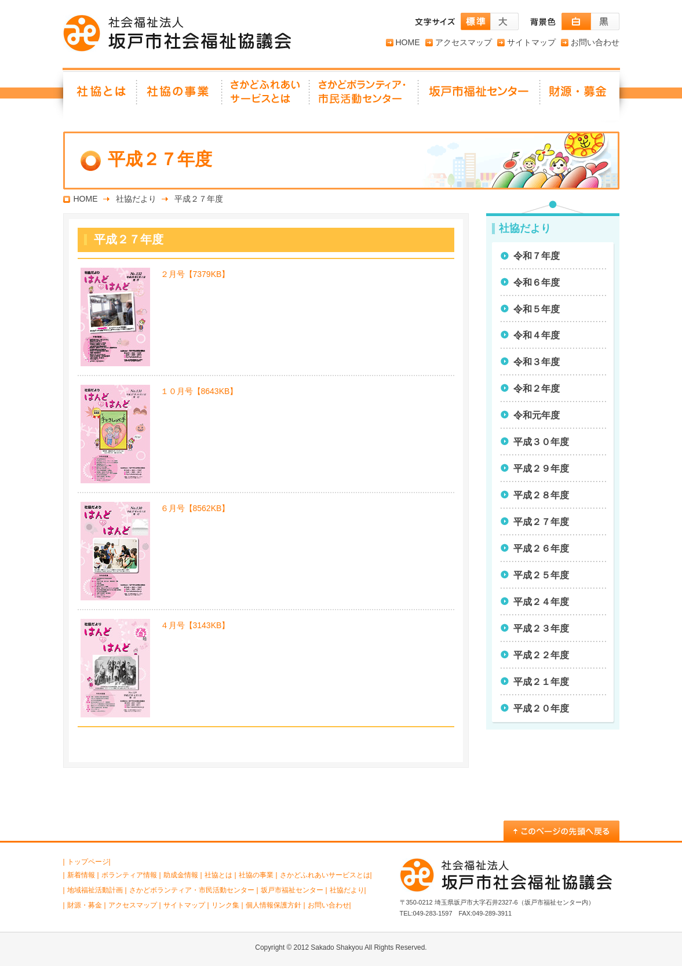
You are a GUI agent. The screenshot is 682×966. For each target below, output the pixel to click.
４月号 (195, 625)
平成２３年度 (541, 628)
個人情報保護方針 (273, 905)
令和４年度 (536, 335)
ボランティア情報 (129, 875)
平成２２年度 (541, 655)
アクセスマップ (463, 42)
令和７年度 (536, 256)
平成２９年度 (541, 468)
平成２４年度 (541, 602)
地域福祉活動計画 (95, 890)
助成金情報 (180, 875)
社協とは (100, 95)
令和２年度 (536, 388)
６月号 (195, 508)
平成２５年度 (541, 575)
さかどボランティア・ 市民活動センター (364, 95)
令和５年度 (536, 309)
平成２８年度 (541, 495)
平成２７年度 (541, 522)
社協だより (136, 198)
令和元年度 (536, 415)
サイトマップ (531, 42)
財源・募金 (580, 95)
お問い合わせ (595, 42)
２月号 (195, 274)
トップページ (88, 862)
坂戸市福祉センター (480, 95)
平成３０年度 (541, 442)
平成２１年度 (541, 682)
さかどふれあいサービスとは (266, 95)
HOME (408, 42)
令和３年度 (536, 362)
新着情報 (81, 875)
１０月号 (199, 391)
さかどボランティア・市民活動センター (191, 890)
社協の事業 (180, 95)
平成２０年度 (541, 708)
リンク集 (225, 905)
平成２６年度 (541, 548)
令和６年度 (536, 282)
